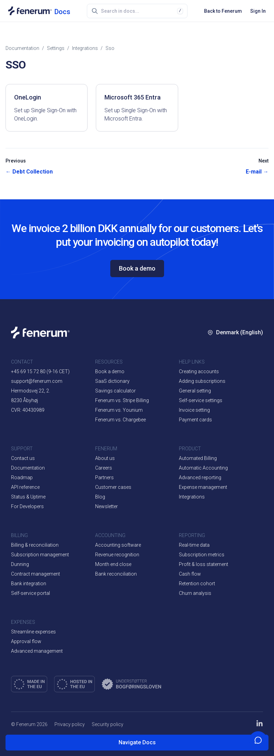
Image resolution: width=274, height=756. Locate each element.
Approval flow (26, 641)
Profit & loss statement (203, 564)
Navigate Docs (137, 742)
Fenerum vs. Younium (119, 410)
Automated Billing (198, 458)
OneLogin (27, 97)
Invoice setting (194, 410)
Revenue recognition (117, 554)
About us (105, 458)
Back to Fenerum (223, 11)
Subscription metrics (201, 554)
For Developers (27, 506)
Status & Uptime (28, 497)
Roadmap (22, 477)
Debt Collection (29, 171)
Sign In (258, 11)
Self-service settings (200, 400)
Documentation (22, 48)
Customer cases (113, 487)
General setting (195, 390)
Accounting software (118, 545)
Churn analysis (195, 593)
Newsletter (106, 506)
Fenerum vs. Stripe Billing (122, 400)
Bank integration (28, 583)
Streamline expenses (33, 631)
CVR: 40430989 (27, 410)
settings (55, 48)
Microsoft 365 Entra (132, 97)
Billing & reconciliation (35, 545)
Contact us (23, 458)
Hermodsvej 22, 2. (30, 390)
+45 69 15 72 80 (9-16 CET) (40, 371)
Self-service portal (30, 593)
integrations (85, 48)
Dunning (20, 564)
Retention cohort (197, 583)
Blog (100, 497)
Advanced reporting (200, 477)
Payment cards (195, 419)
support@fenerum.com (36, 381)
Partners (104, 477)
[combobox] (139, 11)
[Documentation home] (39, 10)
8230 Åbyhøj (24, 400)
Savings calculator (115, 390)
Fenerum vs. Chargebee (120, 419)
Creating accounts (199, 371)
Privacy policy (69, 724)
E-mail (257, 171)
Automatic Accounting (203, 468)
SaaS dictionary (112, 381)
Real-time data (194, 545)
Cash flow (190, 574)
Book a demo (137, 268)
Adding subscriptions (202, 381)
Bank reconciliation (116, 574)
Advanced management (37, 651)
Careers (103, 468)
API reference (25, 487)
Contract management (35, 574)
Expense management (203, 487)
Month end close (113, 564)
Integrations (192, 497)
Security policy (107, 724)
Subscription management (40, 554)
